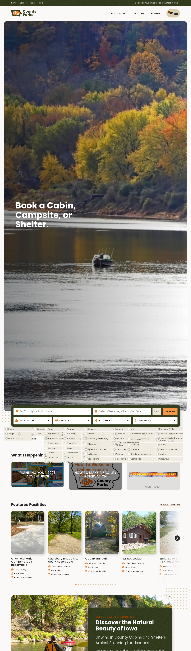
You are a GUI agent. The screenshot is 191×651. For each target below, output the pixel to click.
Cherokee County (133, 567)
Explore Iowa (37, 3)
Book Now (118, 13)
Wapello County (95, 567)
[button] (76, 588)
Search (169, 411)
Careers (23, 3)
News (13, 3)
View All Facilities (170, 509)
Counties (138, 13)
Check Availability (21, 581)
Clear (157, 411)
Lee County (18, 574)
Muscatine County (59, 571)
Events (156, 13)
